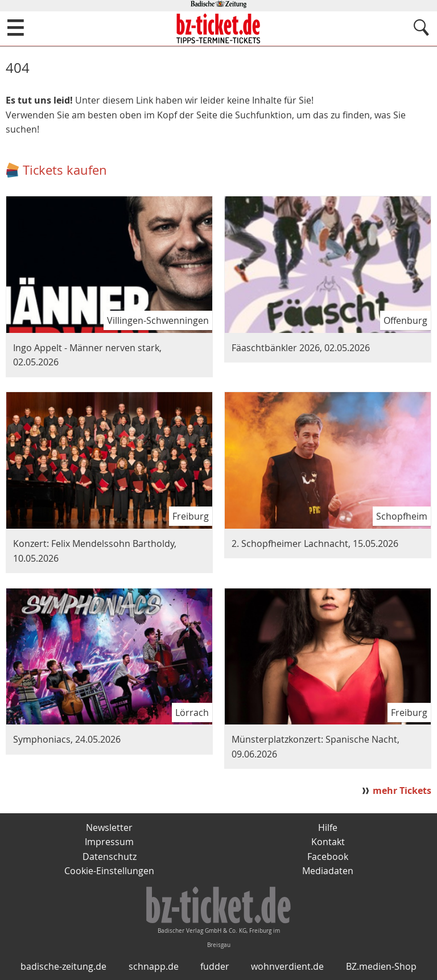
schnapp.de (154, 966)
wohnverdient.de (287, 966)
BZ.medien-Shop (381, 966)
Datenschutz (110, 856)
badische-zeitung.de (63, 966)
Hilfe (327, 827)
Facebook (327, 856)
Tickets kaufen (65, 170)
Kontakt (328, 841)
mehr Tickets (402, 790)
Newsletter (109, 827)
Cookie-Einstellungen (109, 870)
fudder (214, 966)
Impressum (109, 841)
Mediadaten (327, 870)
